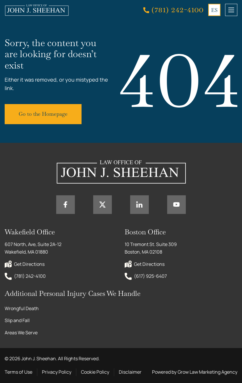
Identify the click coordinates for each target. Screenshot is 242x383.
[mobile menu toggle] (231, 10)
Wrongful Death (22, 308)
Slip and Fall (17, 320)
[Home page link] (37, 10)
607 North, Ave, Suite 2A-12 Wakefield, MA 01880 (33, 248)
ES (214, 10)
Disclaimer (130, 372)
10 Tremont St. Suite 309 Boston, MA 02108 (151, 248)
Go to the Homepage (43, 113)
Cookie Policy (95, 372)
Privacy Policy (56, 372)
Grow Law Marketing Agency (207, 372)
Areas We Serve (21, 332)
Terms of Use (18, 372)
